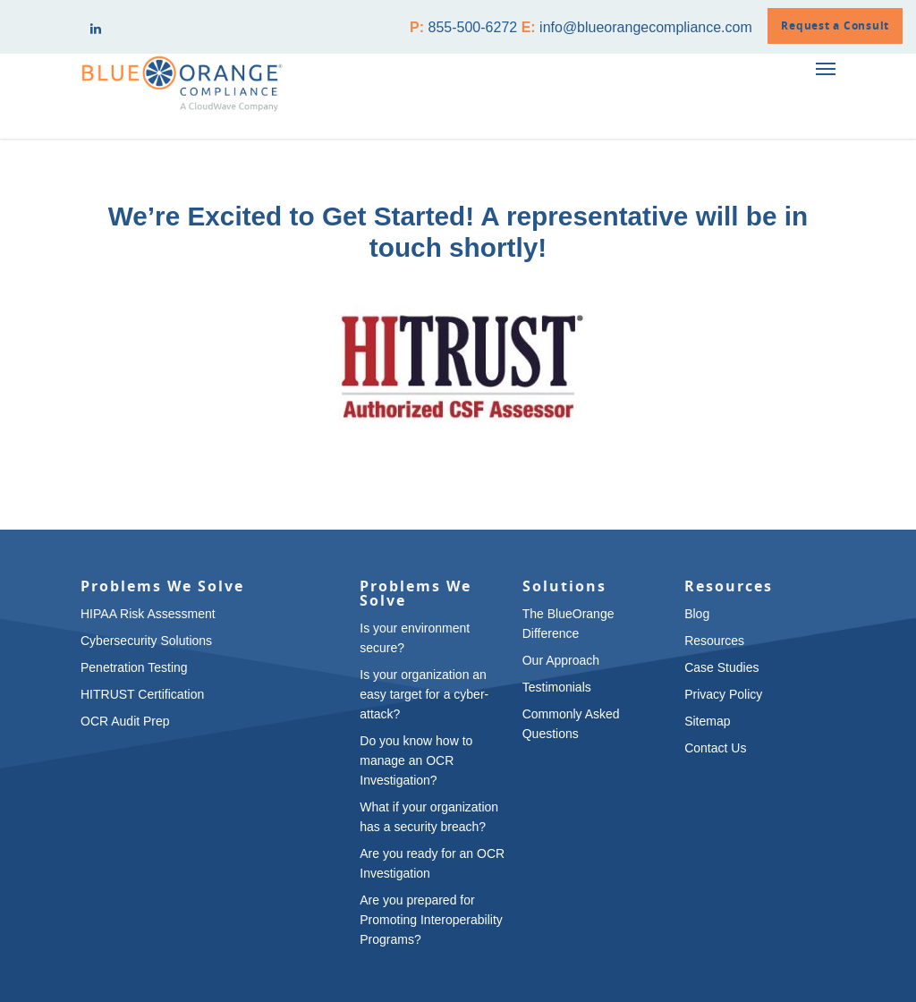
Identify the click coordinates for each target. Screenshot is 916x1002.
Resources (714, 640)
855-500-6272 (473, 27)
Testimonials (556, 687)
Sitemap (707, 721)
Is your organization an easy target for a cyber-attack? (424, 694)
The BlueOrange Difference (568, 624)
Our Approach (560, 660)
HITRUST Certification (142, 694)
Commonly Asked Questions (571, 724)
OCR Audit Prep (125, 721)
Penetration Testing (134, 667)
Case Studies (721, 667)
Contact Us (715, 748)
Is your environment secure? (415, 638)
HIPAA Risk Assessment (148, 614)
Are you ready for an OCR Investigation (432, 863)
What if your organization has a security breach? (429, 817)
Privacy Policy (723, 694)
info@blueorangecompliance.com (645, 27)
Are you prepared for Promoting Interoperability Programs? (431, 920)
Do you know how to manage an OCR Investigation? (416, 760)
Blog (696, 614)
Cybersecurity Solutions (146, 640)
